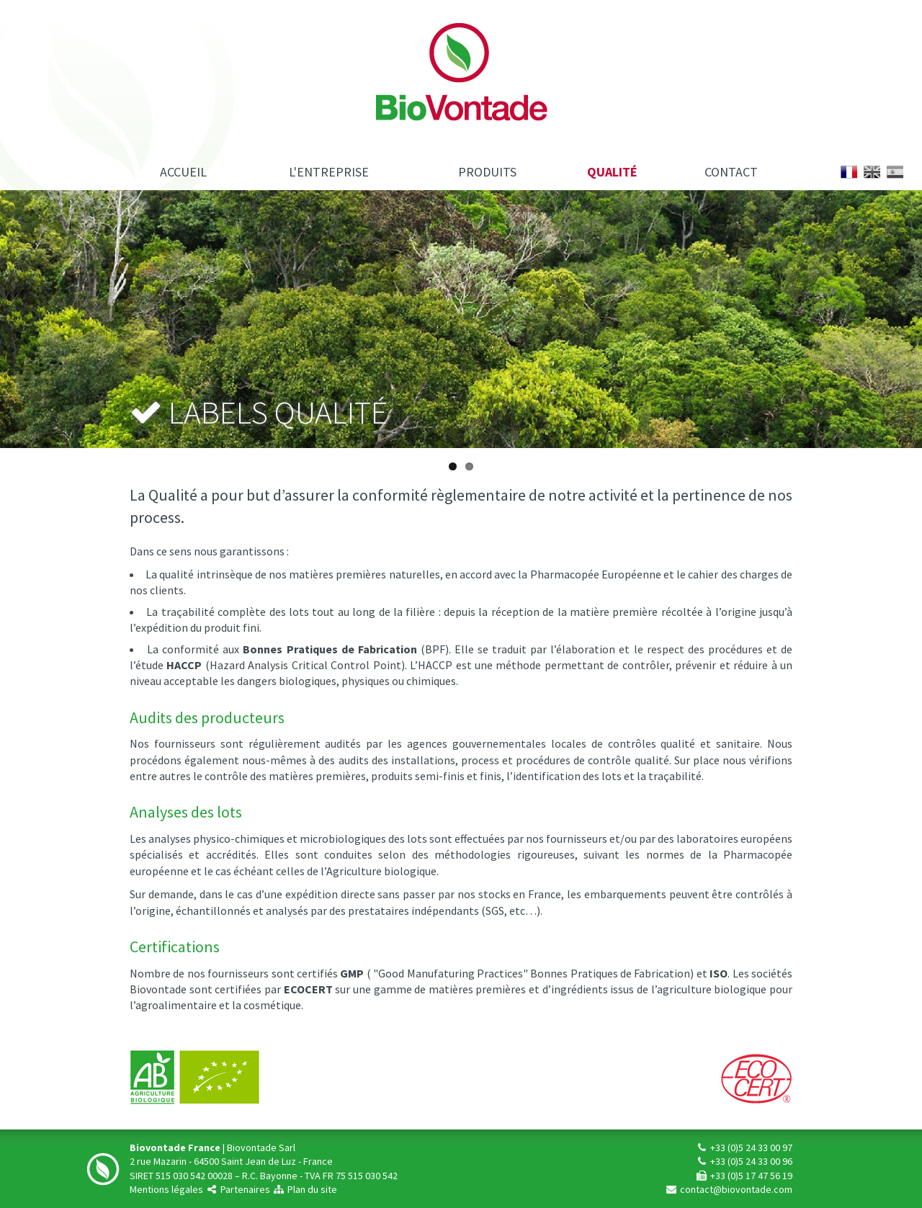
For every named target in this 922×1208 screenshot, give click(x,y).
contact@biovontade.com (728, 1189)
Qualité (612, 172)
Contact (731, 172)
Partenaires (237, 1189)
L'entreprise (329, 172)
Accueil (183, 172)
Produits (487, 172)
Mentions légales (166, 1189)
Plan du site (304, 1189)
